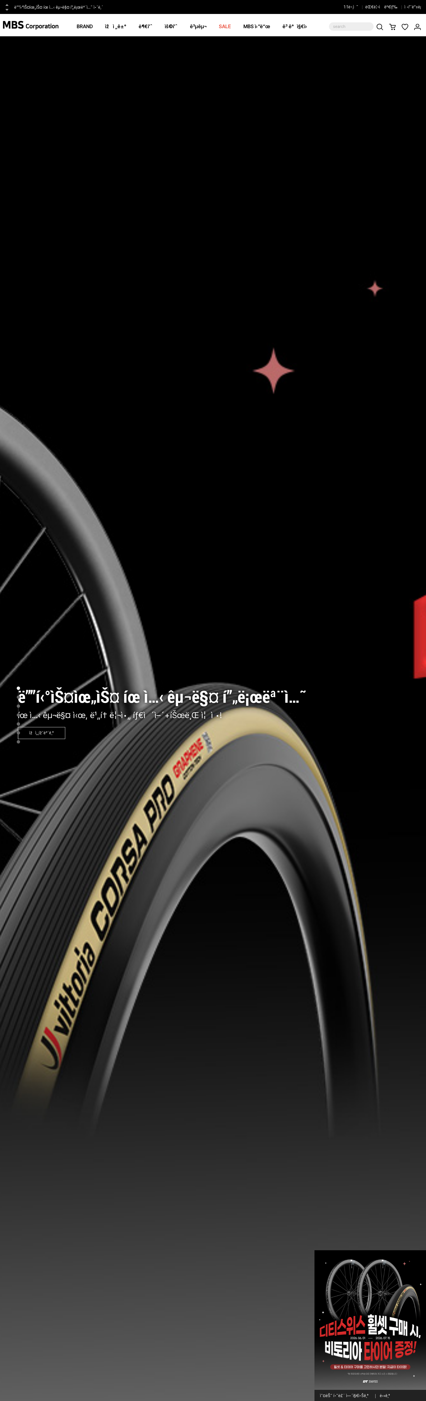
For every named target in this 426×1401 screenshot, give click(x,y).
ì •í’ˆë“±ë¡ (414, 7)
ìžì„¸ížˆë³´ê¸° (41, 733)
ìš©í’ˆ (171, 26)
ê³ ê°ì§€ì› (296, 26)
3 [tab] (18, 706)
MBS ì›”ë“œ (256, 26)
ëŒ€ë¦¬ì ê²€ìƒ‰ (381, 7)
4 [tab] (18, 715)
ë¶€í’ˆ (146, 26)
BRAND (85, 26)
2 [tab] (18, 697)
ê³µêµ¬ (198, 26)
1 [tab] (18, 688)
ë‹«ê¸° (385, 1395)
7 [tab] (18, 741)
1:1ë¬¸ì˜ (351, 7)
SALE (225, 26)
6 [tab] (18, 733)
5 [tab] (18, 724)
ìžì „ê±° (115, 26)
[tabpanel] (213, 718)
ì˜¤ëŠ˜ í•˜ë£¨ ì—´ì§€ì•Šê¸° (344, 1395)
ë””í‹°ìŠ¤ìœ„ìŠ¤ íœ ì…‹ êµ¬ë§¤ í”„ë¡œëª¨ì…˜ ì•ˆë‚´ (58, 7)
